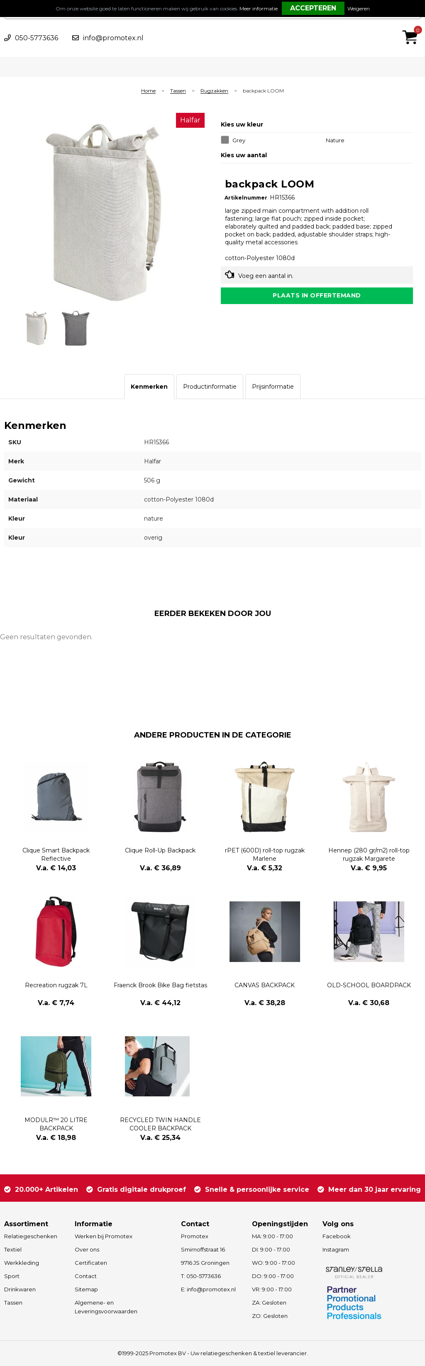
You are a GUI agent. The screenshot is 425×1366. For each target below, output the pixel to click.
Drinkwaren (20, 1289)
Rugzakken (214, 91)
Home (148, 91)
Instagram (335, 1249)
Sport (12, 1276)
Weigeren (358, 8)
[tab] (149, 386)
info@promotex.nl (113, 38)
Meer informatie (258, 8)
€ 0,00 (412, 26)
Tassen (178, 91)
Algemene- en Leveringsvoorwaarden (106, 1307)
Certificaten (91, 1262)
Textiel (13, 1249)
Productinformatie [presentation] (210, 386)
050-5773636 (36, 38)
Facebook (336, 1236)
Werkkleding (21, 1262)
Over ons (87, 1249)
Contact (86, 1276)
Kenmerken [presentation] (149, 386)
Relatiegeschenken (30, 1236)
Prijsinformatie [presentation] (273, 386)
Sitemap (86, 1289)
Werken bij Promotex (103, 1236)
